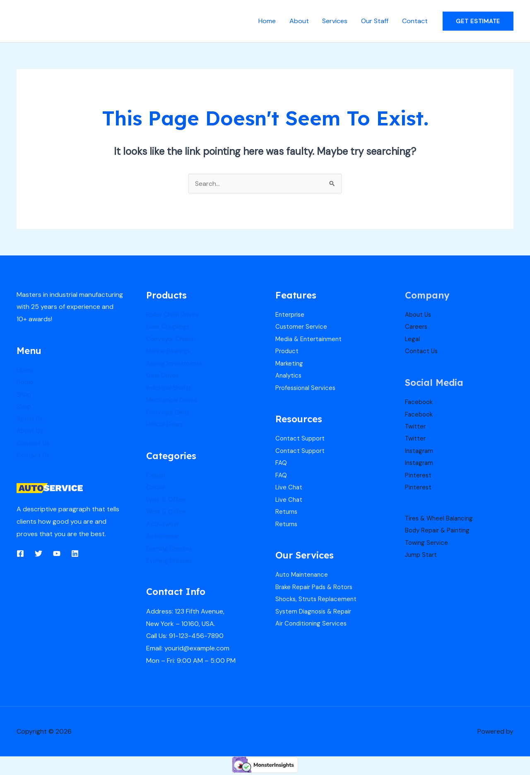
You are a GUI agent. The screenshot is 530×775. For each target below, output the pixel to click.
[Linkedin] (75, 554)
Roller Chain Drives (174, 314)
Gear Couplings (169, 327)
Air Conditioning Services (313, 625)
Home (268, 21)
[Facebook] (20, 554)
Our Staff (375, 21)
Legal (413, 339)
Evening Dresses (170, 549)
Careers (417, 327)
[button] (478, 21)
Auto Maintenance (303, 576)
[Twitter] (38, 554)
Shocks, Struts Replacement (318, 600)
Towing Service (427, 543)
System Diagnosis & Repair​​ (315, 613)
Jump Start (422, 556)
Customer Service (302, 327)
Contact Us (34, 443)
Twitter (416, 426)
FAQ (281, 464)
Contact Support (301, 439)
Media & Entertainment (310, 339)
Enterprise (291, 314)
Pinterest (419, 476)
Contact (415, 21)
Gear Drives (163, 376)
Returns (287, 512)
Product (287, 351)
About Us (31, 419)
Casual (156, 476)
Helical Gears (165, 425)
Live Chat (289, 488)
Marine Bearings (170, 351)
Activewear (163, 525)
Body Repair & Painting (439, 531)
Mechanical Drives (173, 400)
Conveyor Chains (172, 339)
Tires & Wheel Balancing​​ (441, 519)
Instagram (420, 451)
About (300, 21)
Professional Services (307, 388)
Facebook (420, 402)
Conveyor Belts (169, 413)
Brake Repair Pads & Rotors (316, 588)
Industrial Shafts (170, 388)
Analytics (289, 376)
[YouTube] (56, 554)
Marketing (290, 363)
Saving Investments (175, 363)
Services (335, 21)
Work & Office (167, 500)
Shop (24, 394)
